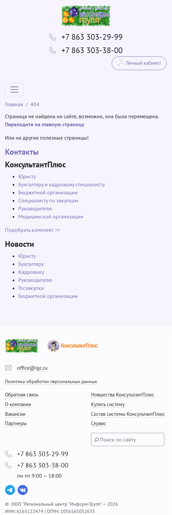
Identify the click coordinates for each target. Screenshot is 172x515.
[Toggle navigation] (14, 89)
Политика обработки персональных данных (51, 381)
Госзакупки (31, 288)
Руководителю (35, 208)
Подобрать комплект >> (32, 229)
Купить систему (108, 404)
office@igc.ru (32, 367)
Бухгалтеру (31, 264)
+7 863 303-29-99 (92, 37)
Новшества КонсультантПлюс (122, 394)
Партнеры (16, 423)
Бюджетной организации (48, 192)
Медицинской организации (50, 216)
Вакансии (15, 414)
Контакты (22, 152)
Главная (14, 104)
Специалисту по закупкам (48, 200)
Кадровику (31, 272)
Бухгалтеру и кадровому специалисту (61, 184)
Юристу (27, 176)
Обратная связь (21, 394)
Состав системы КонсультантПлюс (128, 414)
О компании (18, 404)
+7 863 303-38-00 (92, 50)
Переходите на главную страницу (44, 124)
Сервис (98, 423)
